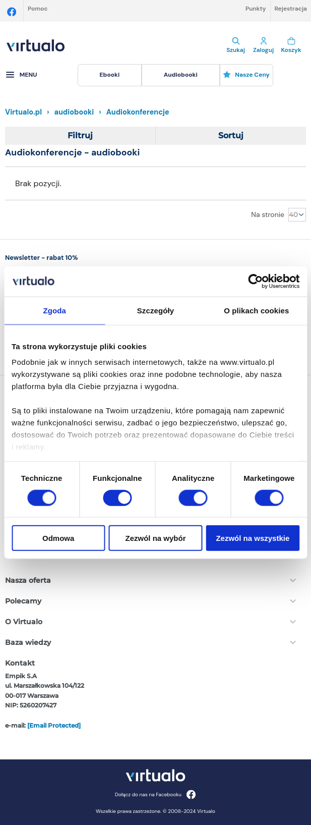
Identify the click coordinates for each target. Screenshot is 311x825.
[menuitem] (110, 75)
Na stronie (267, 214)
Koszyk (291, 45)
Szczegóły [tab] (155, 310)
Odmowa (58, 538)
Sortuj (230, 135)
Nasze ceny (246, 75)
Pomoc (38, 9)
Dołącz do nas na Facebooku (155, 794)
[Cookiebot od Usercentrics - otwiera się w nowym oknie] (255, 281)
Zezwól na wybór (156, 538)
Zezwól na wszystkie (252, 538)
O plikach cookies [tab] (256, 310)
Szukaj (235, 45)
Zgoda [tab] (54, 310)
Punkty (255, 9)
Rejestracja (291, 9)
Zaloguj (263, 45)
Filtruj (80, 135)
